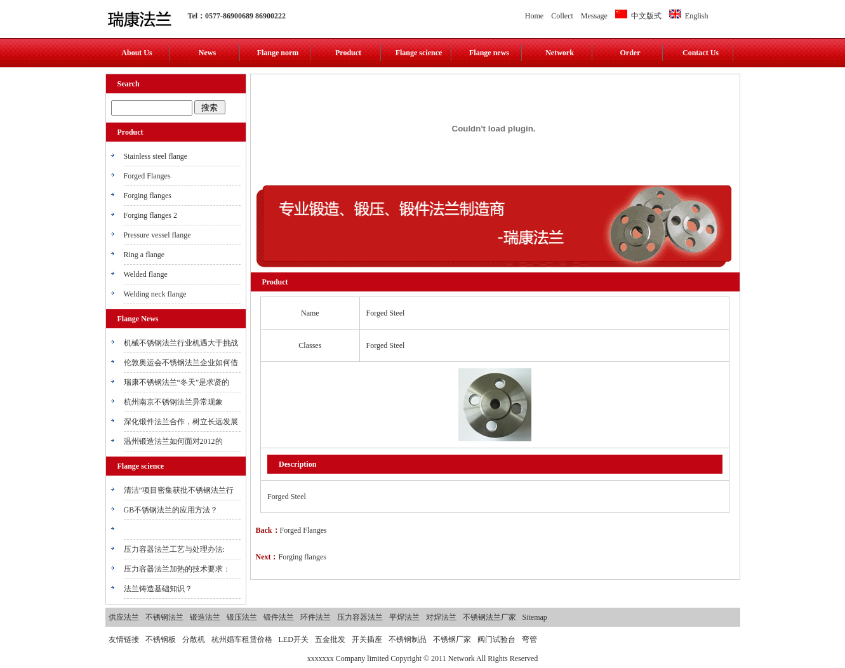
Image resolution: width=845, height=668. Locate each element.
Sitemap (534, 617)
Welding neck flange (155, 294)
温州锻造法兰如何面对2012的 (173, 441)
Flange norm (278, 52)
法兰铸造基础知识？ (158, 588)
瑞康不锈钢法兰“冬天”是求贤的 (177, 382)
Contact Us (700, 52)
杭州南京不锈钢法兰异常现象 (173, 401)
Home (534, 15)
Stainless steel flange (156, 156)
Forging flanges (147, 195)
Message (594, 15)
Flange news (489, 52)
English (689, 15)
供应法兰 (124, 617)
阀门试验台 (496, 639)
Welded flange (146, 274)
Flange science (419, 52)
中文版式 (638, 15)
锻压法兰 (242, 617)
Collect (562, 15)
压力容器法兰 (360, 617)
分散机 (193, 639)
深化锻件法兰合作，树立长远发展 (181, 421)
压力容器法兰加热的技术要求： (177, 568)
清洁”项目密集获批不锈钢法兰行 (179, 490)
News (207, 52)
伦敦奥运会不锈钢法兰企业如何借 (181, 362)
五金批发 (330, 639)
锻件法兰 (278, 617)
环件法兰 (315, 617)
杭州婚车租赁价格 (241, 639)
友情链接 (124, 639)
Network (559, 52)
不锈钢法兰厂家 (489, 617)
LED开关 (294, 639)
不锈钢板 (160, 639)
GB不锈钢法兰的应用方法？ (171, 509)
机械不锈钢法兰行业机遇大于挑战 (181, 342)
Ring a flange (144, 254)
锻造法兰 (205, 617)
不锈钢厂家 (452, 639)
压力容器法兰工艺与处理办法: (174, 549)
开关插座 (367, 639)
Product (348, 52)
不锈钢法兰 (164, 617)
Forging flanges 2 (150, 215)
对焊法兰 (441, 617)
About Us (136, 52)
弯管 (529, 639)
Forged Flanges (147, 175)
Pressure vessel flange (157, 234)
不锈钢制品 (408, 639)
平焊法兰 (404, 617)
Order (630, 52)
